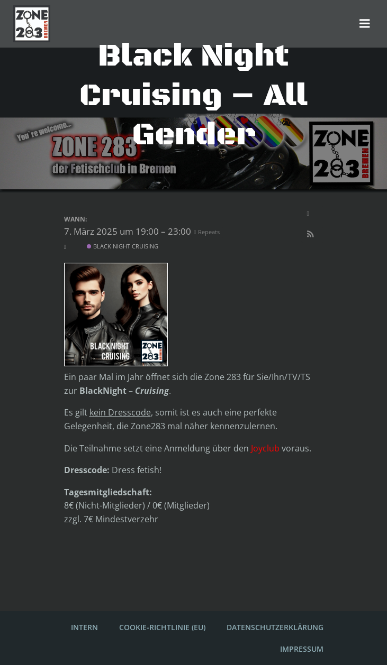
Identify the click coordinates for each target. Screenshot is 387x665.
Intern (84, 627)
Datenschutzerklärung (275, 627)
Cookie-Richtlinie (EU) (162, 627)
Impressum (301, 649)
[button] (312, 234)
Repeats (207, 232)
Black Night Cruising (122, 246)
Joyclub (265, 448)
